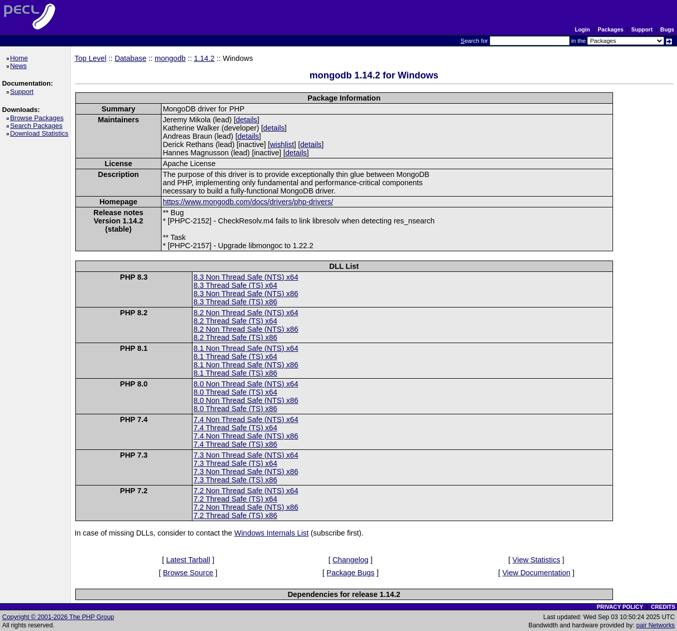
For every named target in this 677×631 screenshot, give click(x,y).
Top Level (91, 58)
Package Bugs (351, 573)
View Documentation (536, 573)
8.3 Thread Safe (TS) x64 (235, 285)
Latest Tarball (188, 560)
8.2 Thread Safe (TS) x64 (235, 321)
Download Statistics (41, 133)
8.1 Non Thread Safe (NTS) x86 (246, 365)
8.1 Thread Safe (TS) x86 (235, 373)
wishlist (282, 144)
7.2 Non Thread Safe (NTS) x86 (246, 507)
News (20, 66)
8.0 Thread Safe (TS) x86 (235, 409)
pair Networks (655, 625)
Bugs (667, 29)
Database (131, 58)
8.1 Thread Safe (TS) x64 (235, 356)
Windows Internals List (271, 533)
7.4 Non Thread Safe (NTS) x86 (246, 436)
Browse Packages (38, 118)
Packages (610, 29)
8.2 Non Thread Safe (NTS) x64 (246, 313)
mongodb (170, 58)
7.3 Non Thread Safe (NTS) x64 (246, 455)
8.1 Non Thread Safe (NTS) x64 (246, 348)
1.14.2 (204, 58)
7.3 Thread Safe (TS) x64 (235, 463)
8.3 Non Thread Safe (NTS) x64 (246, 277)
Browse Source (188, 573)
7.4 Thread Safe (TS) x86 (235, 444)
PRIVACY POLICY (620, 607)
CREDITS (663, 607)
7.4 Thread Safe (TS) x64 (235, 428)
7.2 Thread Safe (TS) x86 (235, 515)
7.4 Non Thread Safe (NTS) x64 (246, 419)
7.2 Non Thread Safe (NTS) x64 (246, 491)
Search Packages (37, 126)
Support (641, 29)
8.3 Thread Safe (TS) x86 (235, 302)
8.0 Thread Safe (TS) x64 (235, 392)
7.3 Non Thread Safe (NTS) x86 (246, 471)
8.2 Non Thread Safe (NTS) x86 (246, 329)
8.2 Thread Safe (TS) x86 (235, 337)
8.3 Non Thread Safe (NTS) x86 (246, 293)
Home (20, 58)
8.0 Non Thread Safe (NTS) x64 (246, 384)
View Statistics (536, 560)
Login (582, 29)
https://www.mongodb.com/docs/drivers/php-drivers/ (248, 202)
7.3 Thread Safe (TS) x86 (235, 480)
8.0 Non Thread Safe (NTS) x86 (246, 400)
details (246, 120)
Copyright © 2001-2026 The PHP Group (58, 617)
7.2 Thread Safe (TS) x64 (235, 499)
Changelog (350, 560)
